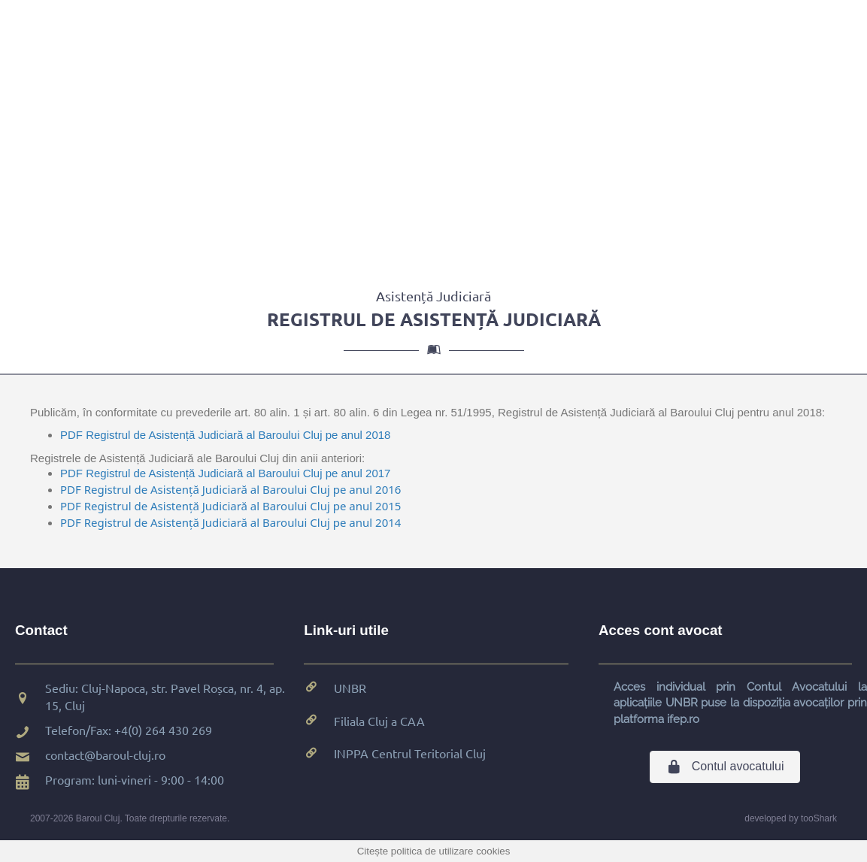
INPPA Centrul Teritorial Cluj (410, 753)
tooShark (819, 818)
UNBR (350, 687)
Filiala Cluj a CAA (379, 720)
